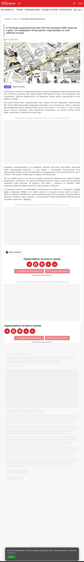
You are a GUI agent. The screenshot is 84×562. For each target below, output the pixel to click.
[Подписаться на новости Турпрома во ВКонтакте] (42, 264)
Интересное (66, 10)
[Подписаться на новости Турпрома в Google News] (54, 264)
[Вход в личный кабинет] (80, 3)
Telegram (27, 199)
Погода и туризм (49, 10)
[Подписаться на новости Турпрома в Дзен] (48, 264)
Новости (15, 19)
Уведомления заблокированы (29, 271)
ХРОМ (23, 192)
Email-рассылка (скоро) (57, 271)
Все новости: (7, 10)
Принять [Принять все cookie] (11, 557)
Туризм (19, 10)
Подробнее (11, 553)
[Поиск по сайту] (74, 3)
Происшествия (32, 10)
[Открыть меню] (19, 3)
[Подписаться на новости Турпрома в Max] (35, 264)
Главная (7, 19)
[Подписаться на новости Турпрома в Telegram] (29, 264)
